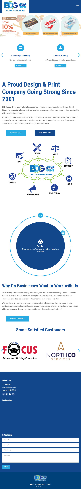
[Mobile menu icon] (77, 6)
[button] (2, 55)
